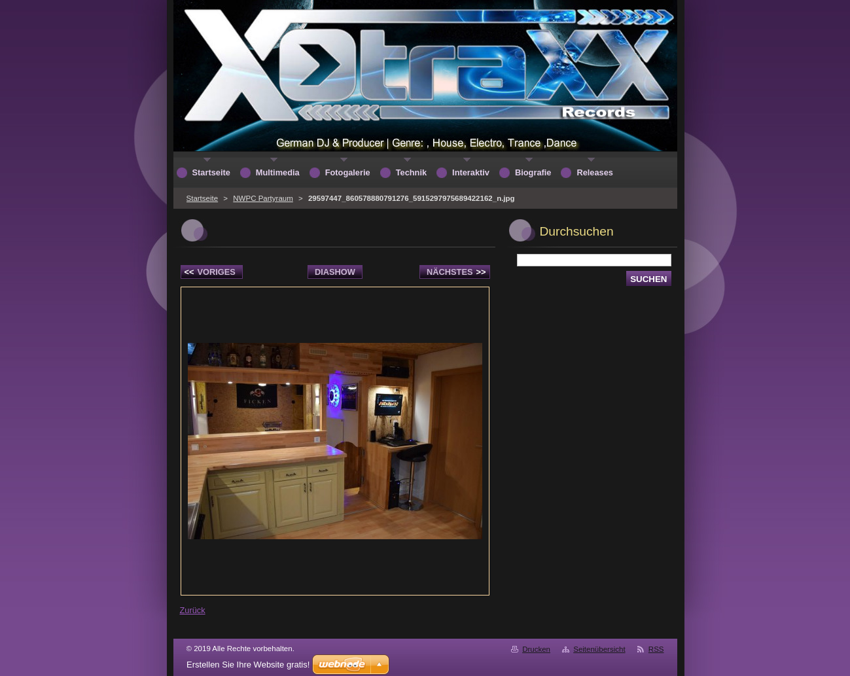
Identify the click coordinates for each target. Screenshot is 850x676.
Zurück (192, 610)
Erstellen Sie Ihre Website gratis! (248, 664)
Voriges (210, 272)
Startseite (202, 198)
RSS (656, 649)
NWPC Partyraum (263, 198)
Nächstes (456, 272)
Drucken (536, 649)
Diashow (335, 272)
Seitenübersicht (599, 649)
